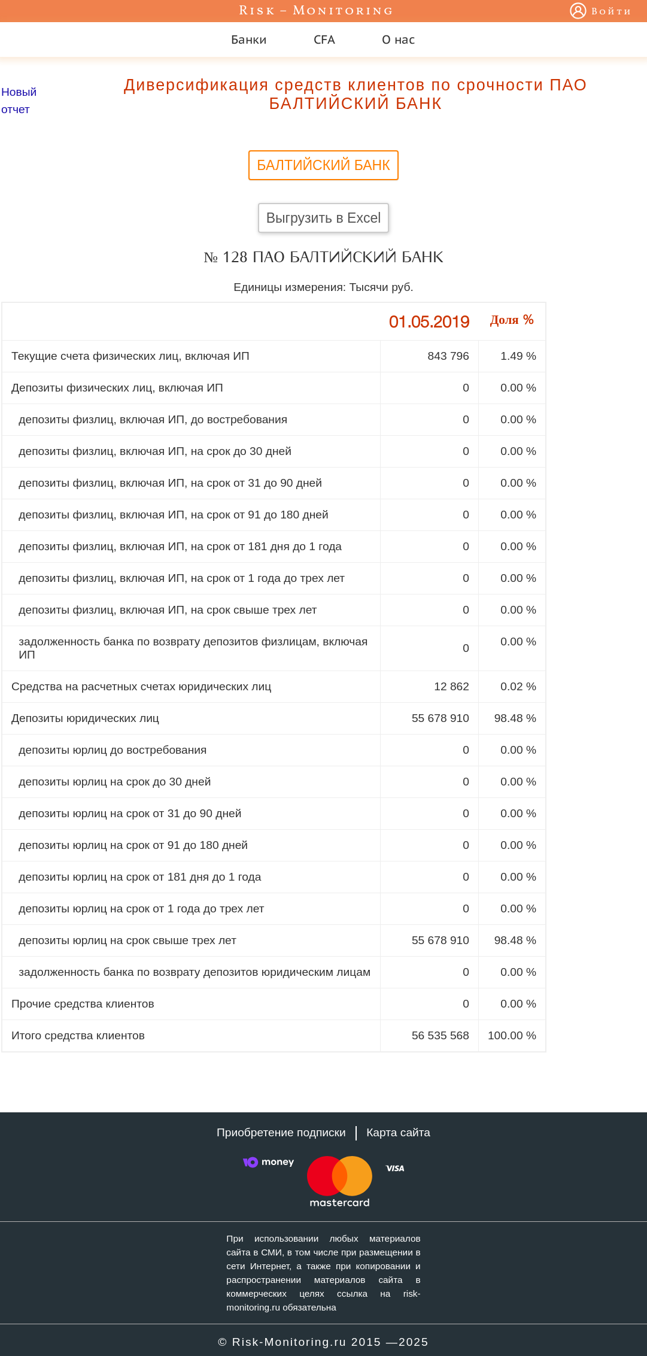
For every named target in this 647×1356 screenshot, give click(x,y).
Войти (612, 12)
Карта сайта (398, 1132)
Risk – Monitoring (316, 11)
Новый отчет (19, 101)
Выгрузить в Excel (323, 218)
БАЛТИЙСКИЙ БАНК (323, 165)
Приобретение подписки (281, 1132)
